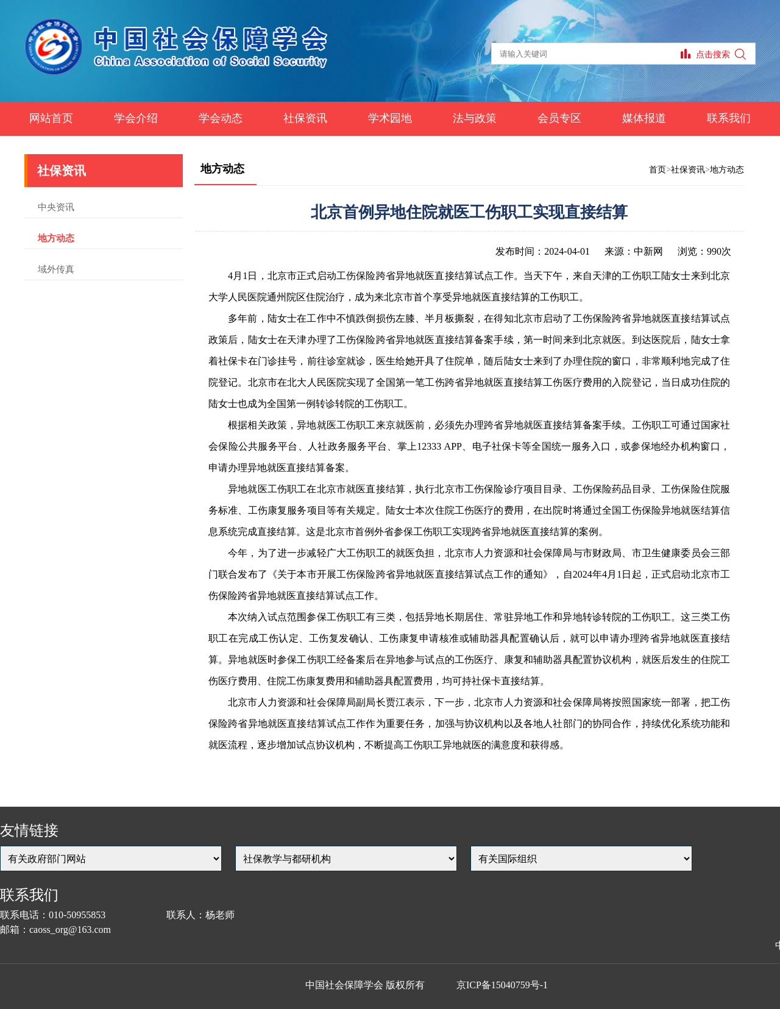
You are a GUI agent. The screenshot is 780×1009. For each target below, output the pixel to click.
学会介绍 (136, 118)
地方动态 (56, 238)
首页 (657, 169)
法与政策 (475, 118)
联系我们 (729, 118)
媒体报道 (644, 118)
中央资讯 (56, 207)
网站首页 (51, 118)
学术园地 (390, 118)
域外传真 (56, 269)
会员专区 (559, 118)
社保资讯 (305, 118)
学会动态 (221, 118)
